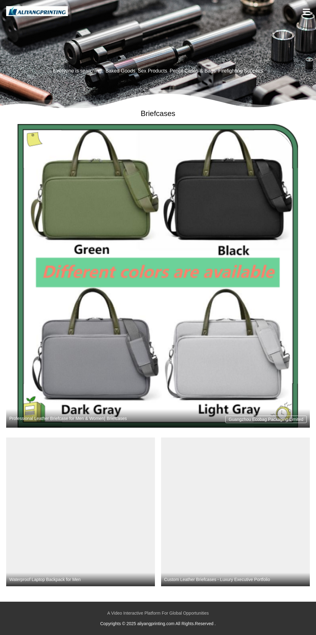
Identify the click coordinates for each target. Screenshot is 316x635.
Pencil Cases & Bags (193, 70)
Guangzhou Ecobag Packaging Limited (266, 419)
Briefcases (117, 418)
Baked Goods (120, 70)
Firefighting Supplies (240, 70)
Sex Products (152, 70)
